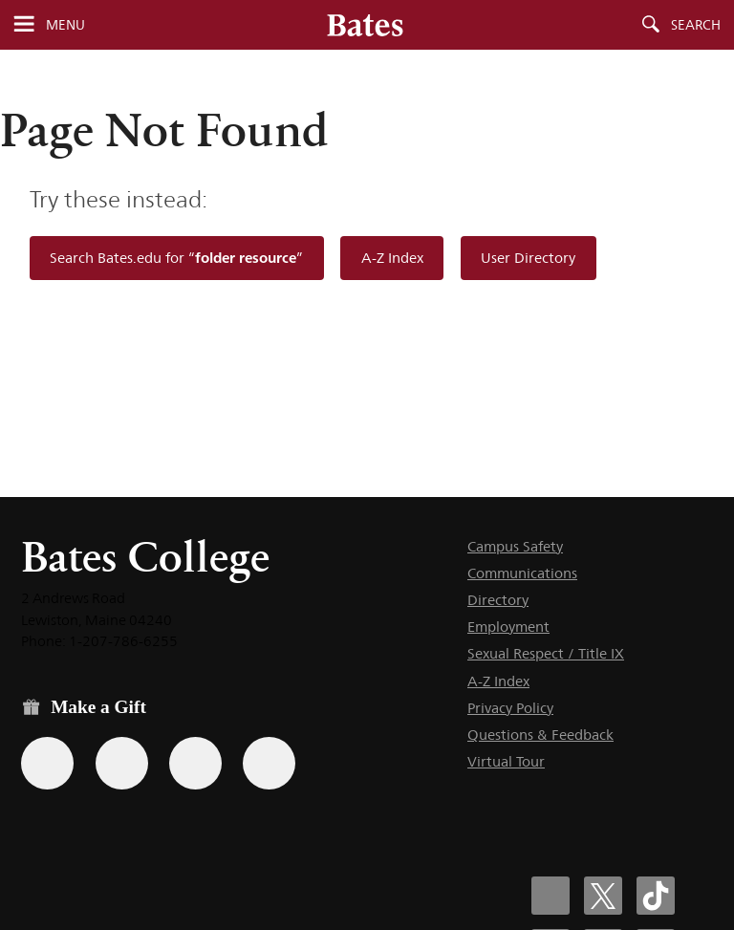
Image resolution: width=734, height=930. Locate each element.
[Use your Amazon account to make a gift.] (122, 763)
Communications (522, 573)
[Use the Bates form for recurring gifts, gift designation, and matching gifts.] (47, 763)
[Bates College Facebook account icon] (550, 895)
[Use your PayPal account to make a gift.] (195, 763)
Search (696, 24)
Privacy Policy (510, 708)
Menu (65, 24)
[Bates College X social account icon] (603, 895)
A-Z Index (392, 257)
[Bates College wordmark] (365, 25)
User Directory (528, 257)
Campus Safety (515, 546)
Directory (498, 600)
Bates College (145, 556)
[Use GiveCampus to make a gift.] (269, 763)
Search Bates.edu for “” (176, 258)
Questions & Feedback (540, 734)
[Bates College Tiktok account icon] (656, 895)
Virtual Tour (506, 761)
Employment (508, 626)
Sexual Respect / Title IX (545, 653)
